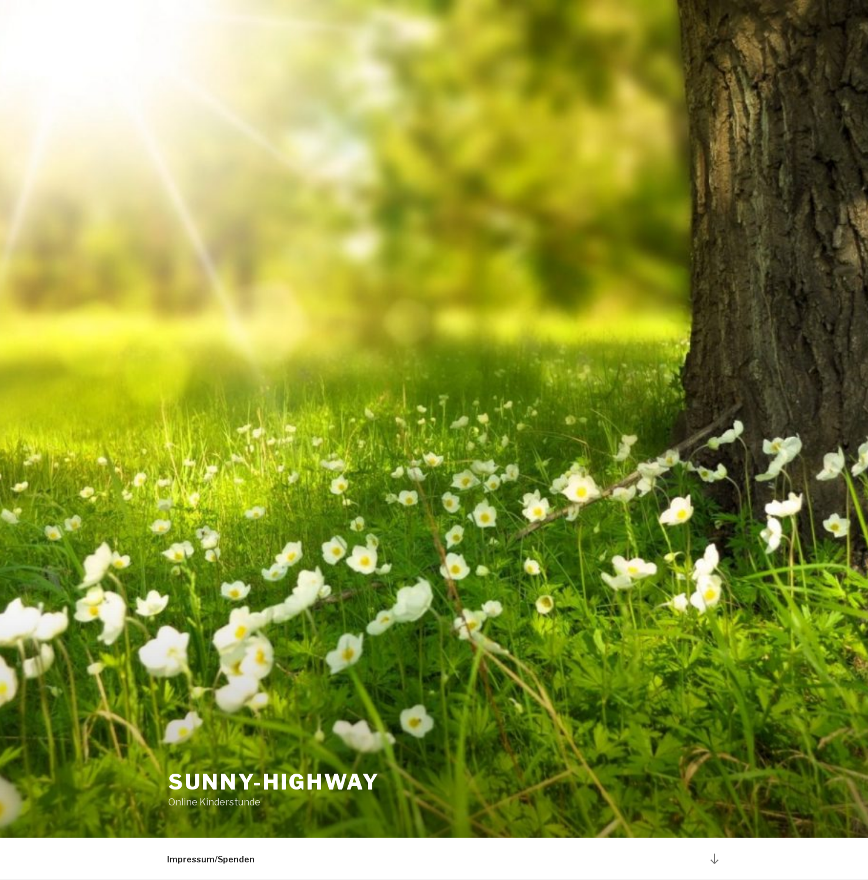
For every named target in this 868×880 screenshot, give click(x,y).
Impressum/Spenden (211, 859)
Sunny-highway (273, 782)
